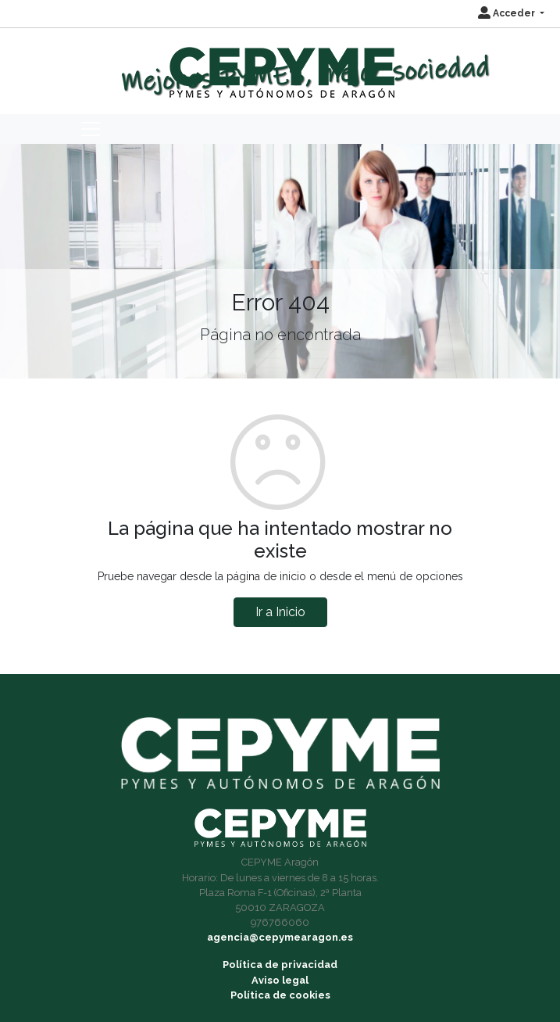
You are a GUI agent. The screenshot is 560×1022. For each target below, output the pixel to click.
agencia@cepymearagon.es (280, 937)
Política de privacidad (280, 964)
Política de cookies (280, 995)
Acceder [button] (507, 13)
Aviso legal (280, 980)
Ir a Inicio (280, 611)
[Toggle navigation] (91, 129)
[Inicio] (280, 65)
